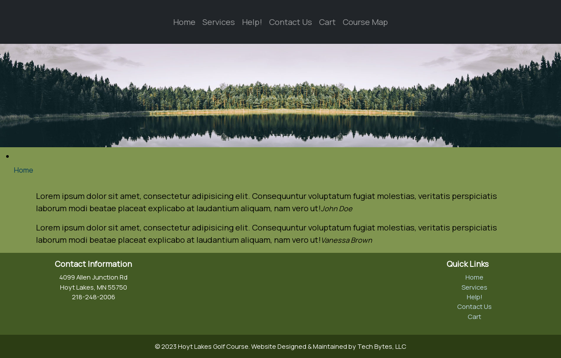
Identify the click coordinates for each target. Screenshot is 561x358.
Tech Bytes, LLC (381, 346)
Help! (252, 22)
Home (184, 22)
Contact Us (290, 22)
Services (218, 22)
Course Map (365, 22)
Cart (327, 22)
